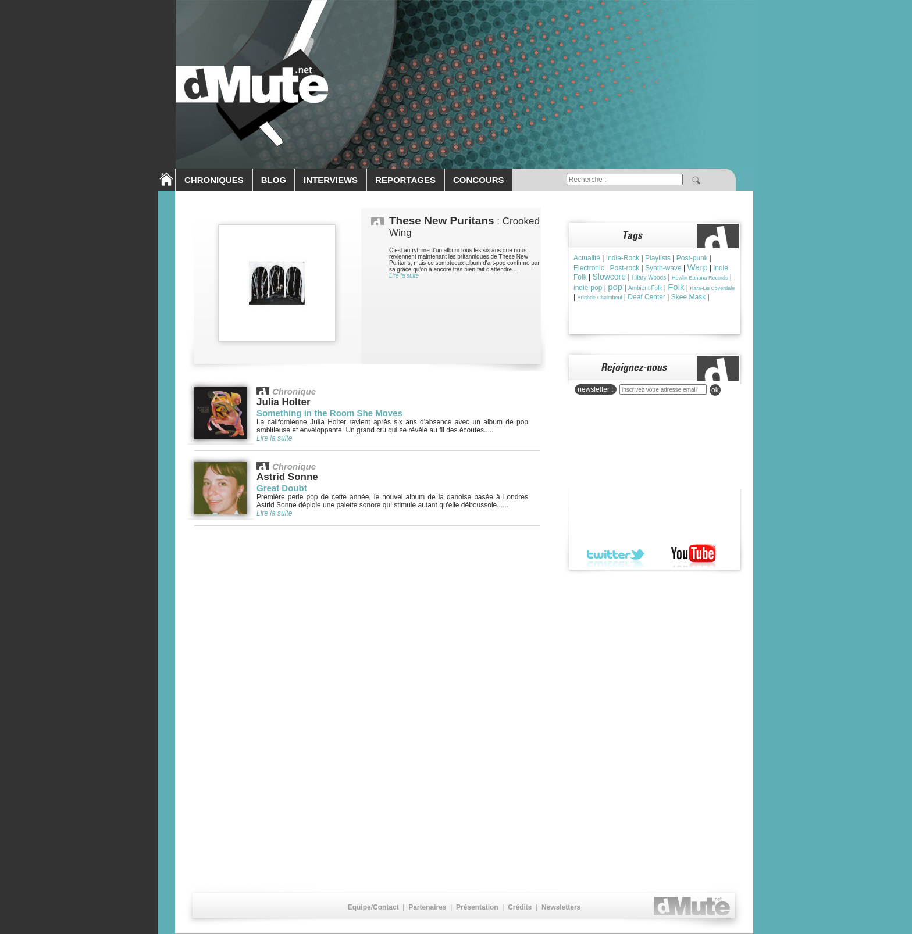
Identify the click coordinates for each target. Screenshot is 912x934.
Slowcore (609, 276)
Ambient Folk (645, 288)
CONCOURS (478, 180)
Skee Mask (688, 297)
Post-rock (624, 268)
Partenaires (427, 907)
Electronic (588, 268)
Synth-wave (663, 268)
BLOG (273, 180)
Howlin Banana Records (700, 278)
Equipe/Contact (373, 907)
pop (615, 287)
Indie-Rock (622, 258)
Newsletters (561, 907)
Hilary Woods (649, 277)
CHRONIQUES (214, 180)
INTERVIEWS (331, 180)
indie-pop (587, 288)
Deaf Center (646, 297)
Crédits (520, 907)
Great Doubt (281, 488)
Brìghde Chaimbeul (599, 297)
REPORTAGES (405, 180)
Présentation (477, 907)
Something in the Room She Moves (329, 413)
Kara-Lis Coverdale (712, 288)
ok (715, 390)
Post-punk (692, 258)
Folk (676, 287)
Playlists (658, 258)
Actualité (586, 258)
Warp (697, 267)
